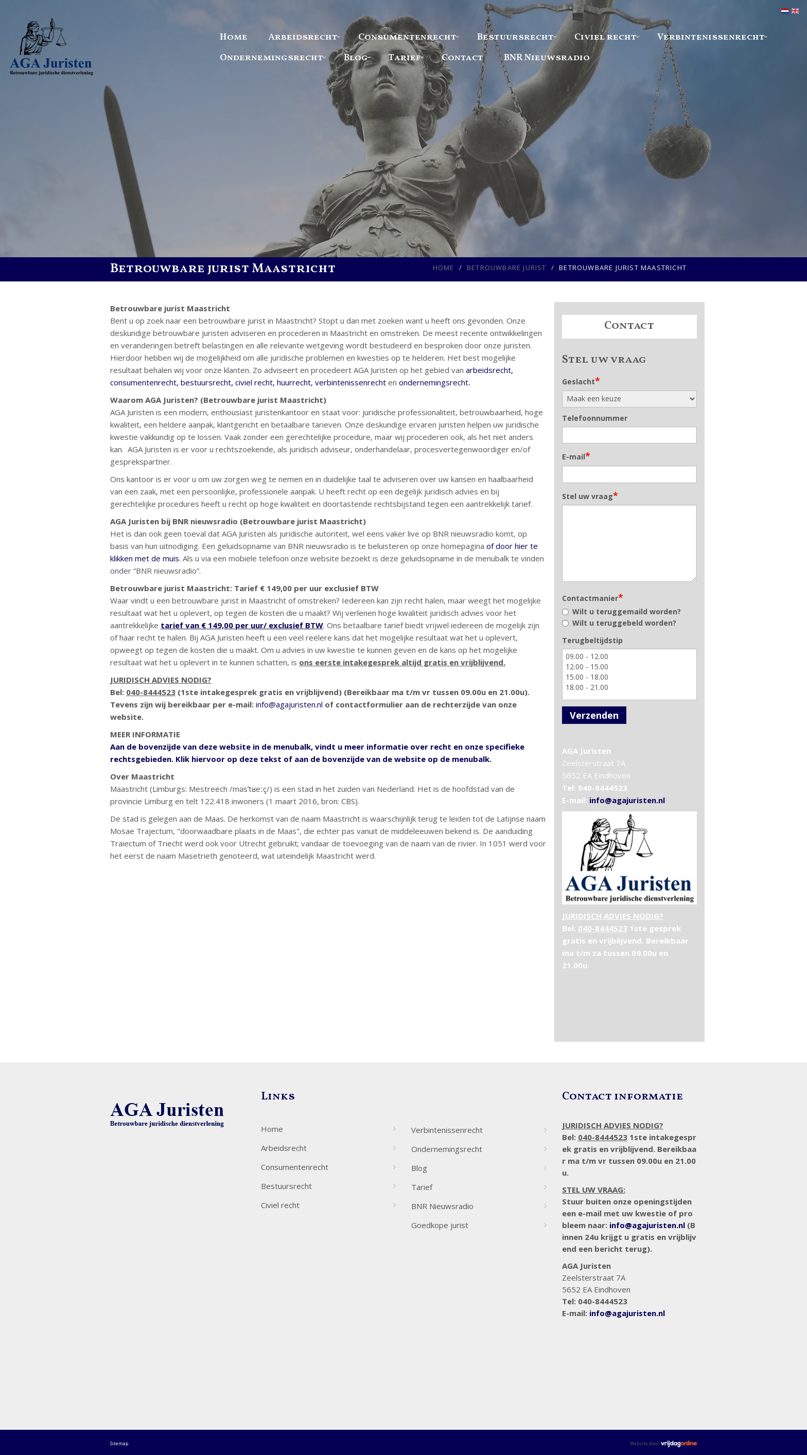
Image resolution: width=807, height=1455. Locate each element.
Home (234, 37)
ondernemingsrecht (433, 382)
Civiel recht (605, 37)
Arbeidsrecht (303, 37)
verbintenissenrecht (350, 382)
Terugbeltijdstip (592, 640)
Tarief (405, 57)
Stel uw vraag (590, 495)
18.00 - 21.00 (630, 687)
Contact (462, 57)
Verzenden (594, 715)
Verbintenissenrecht (711, 37)
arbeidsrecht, (489, 370)
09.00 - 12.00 (630, 656)
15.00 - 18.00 (630, 677)
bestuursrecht (206, 382)
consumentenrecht (143, 382)
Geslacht (581, 381)
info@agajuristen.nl (289, 704)
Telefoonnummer (594, 418)
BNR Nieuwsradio (547, 57)
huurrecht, (295, 382)
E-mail (576, 456)
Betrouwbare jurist (507, 267)
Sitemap (119, 1443)
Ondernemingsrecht (271, 57)
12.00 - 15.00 (630, 667)
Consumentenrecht (407, 37)
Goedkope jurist (439, 1225)
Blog (356, 57)
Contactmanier (592, 597)
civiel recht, (255, 382)
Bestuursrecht (515, 37)
